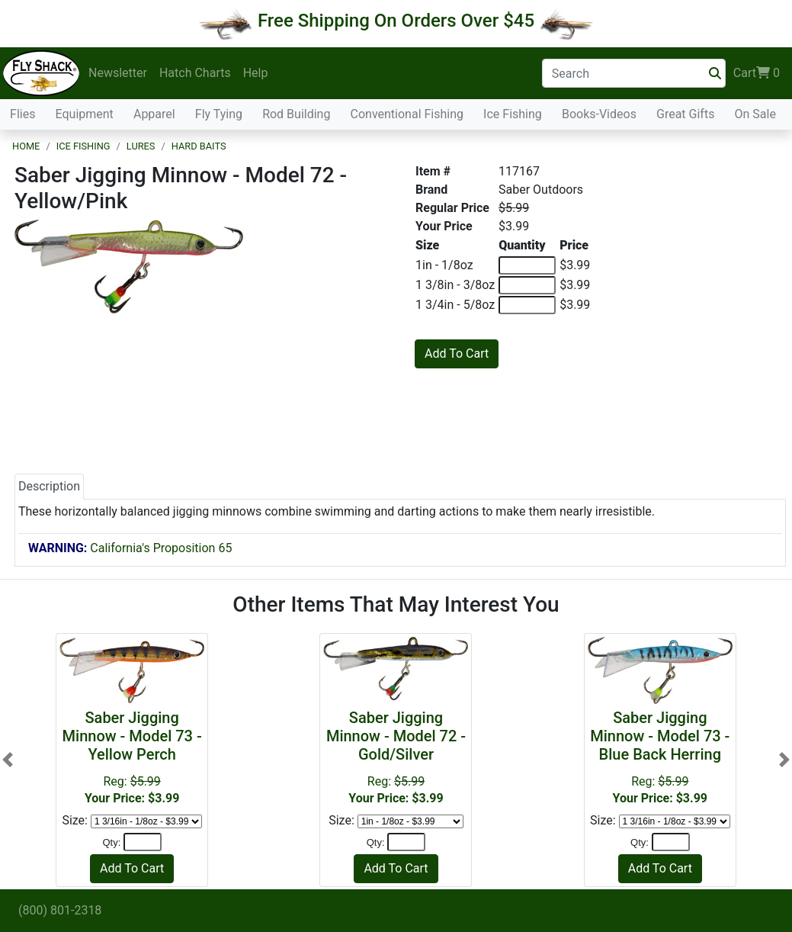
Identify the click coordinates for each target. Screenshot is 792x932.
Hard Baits (199, 146)
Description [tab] (49, 486)
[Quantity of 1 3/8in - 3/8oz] (527, 285)
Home (26, 146)
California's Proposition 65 (130, 548)
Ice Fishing (512, 114)
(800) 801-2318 (59, 910)
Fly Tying (218, 114)
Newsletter (117, 73)
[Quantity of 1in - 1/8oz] (527, 265)
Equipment (85, 114)
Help (255, 73)
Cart (756, 73)
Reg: (131, 757)
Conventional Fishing (407, 114)
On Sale (754, 114)
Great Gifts (685, 114)
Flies (22, 114)
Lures (141, 146)
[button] (7, 759)
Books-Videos (599, 114)
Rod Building (296, 114)
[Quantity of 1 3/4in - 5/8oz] (527, 305)
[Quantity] (142, 842)
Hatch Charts (195, 73)
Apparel (154, 114)
